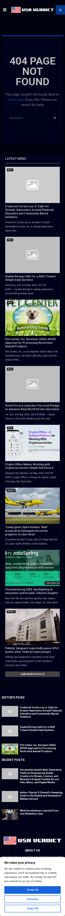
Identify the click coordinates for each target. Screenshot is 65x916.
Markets (11, 491)
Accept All (32, 889)
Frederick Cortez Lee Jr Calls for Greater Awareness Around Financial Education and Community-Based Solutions (29, 212)
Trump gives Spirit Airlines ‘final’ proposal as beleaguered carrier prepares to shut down (26, 531)
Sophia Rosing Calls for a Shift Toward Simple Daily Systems (30, 278)
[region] (32, 886)
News (10, 170)
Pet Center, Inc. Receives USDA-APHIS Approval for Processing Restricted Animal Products (30, 343)
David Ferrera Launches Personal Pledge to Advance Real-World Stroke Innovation (32, 407)
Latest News (15, 158)
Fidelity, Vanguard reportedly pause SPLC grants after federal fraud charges (32, 650)
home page (16, 100)
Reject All (32, 908)
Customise (32, 899)
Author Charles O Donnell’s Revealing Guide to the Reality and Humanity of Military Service (41, 795)
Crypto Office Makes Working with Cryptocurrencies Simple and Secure (29, 466)
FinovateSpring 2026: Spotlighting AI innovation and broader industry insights (31, 591)
